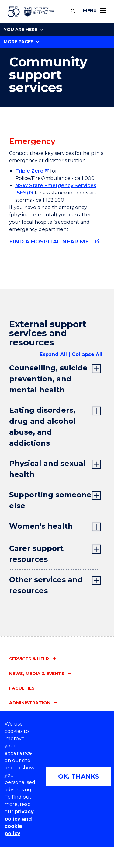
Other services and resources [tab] (46, 585)
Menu (94, 10)
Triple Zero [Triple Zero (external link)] (29, 171)
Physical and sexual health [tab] (47, 469)
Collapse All (87, 354)
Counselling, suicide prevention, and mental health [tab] (48, 378)
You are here (23, 29)
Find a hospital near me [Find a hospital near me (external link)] (49, 241)
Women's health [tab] (41, 526)
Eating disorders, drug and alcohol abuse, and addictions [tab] (42, 426)
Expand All (53, 354)
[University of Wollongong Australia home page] (31, 11)
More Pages (21, 41)
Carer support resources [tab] (36, 554)
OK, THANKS (78, 776)
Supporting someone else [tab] (50, 500)
